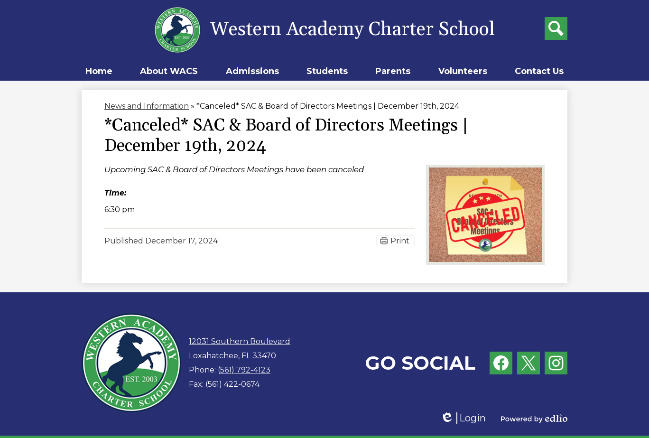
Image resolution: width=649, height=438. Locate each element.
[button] (169, 71)
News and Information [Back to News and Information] (146, 106)
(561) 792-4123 (244, 369)
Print (399, 240)
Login (463, 418)
